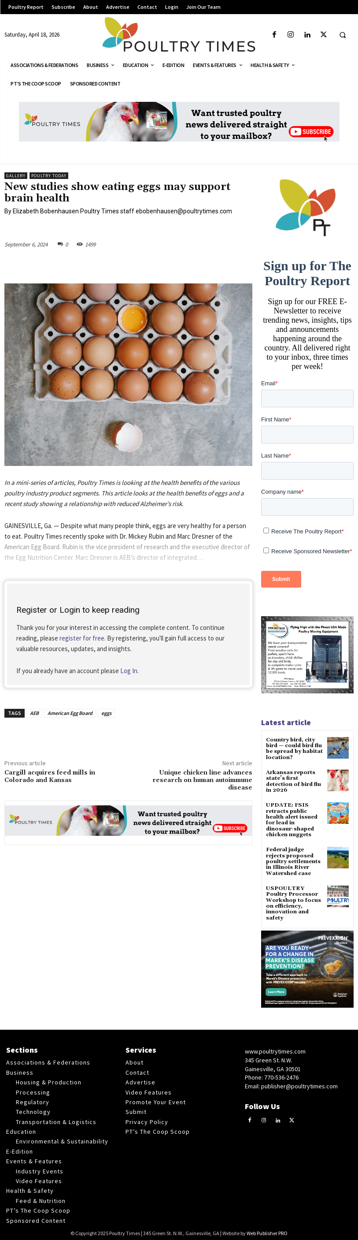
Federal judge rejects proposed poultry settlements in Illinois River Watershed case (293, 860)
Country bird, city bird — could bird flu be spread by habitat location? (294, 749)
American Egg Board (70, 713)
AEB (34, 713)
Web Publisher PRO (267, 1231)
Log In (128, 671)
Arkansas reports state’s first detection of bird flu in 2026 (293, 781)
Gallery (15, 175)
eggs (106, 713)
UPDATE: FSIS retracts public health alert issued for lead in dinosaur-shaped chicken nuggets (291, 819)
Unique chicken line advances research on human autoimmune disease (202, 780)
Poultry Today (49, 175)
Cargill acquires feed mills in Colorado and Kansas (49, 776)
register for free (81, 638)
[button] (343, 35)
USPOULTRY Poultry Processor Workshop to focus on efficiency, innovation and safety (293, 902)
